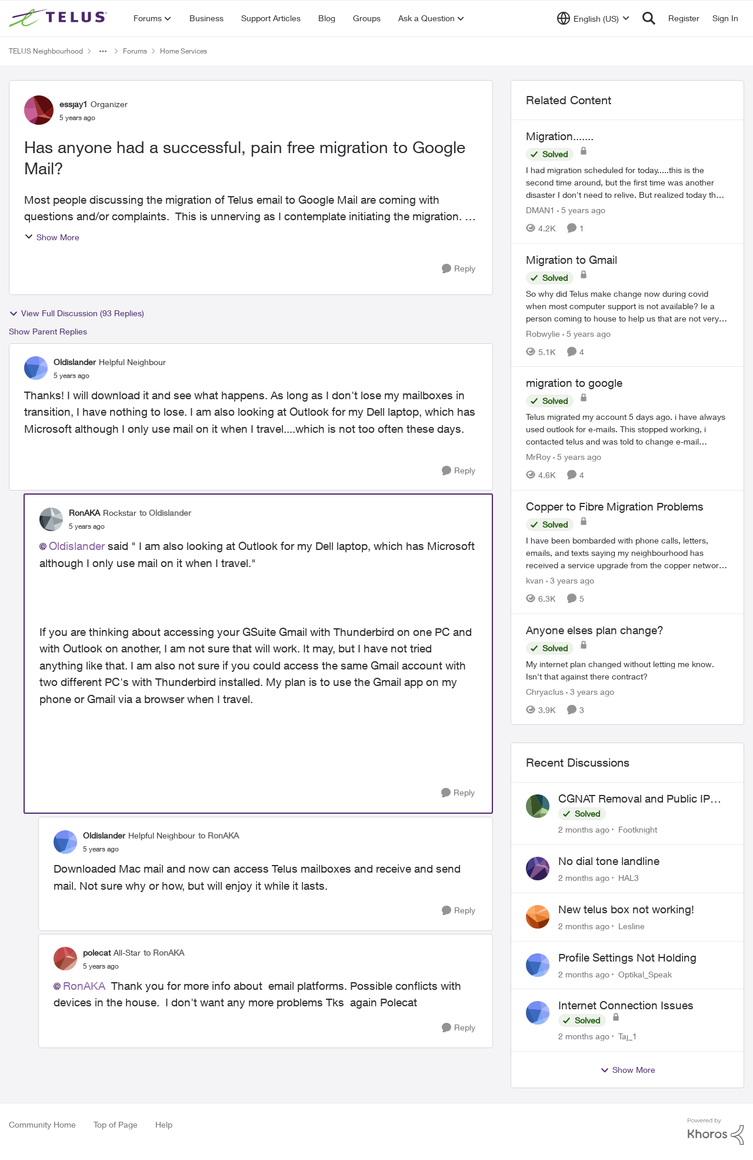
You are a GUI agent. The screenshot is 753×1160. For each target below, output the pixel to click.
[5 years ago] (581, 210)
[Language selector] (593, 18)
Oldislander (77, 545)
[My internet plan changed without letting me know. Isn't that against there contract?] (627, 669)
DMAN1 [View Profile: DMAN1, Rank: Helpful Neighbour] (540, 210)
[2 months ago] (583, 829)
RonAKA (84, 985)
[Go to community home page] (59, 18)
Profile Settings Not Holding (627, 957)
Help (163, 1124)
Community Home (42, 1124)
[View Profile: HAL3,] (537, 868)
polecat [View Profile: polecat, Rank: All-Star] (97, 952)
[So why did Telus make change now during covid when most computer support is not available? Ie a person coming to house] (627, 305)
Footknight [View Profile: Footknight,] (637, 829)
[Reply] (458, 269)
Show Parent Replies (48, 331)
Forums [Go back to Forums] (135, 51)
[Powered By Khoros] (716, 1131)
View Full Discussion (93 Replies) (76, 313)
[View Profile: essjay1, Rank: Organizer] (39, 110)
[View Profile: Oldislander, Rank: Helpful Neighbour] (36, 368)
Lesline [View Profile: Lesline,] (631, 926)
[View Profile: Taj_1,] (537, 1013)
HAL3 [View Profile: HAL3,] (628, 878)
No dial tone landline (608, 860)
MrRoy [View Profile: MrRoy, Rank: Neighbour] (538, 457)
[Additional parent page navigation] (103, 51)
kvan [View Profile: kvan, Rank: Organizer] (535, 580)
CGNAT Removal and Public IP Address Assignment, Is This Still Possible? (639, 799)
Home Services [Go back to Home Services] (183, 51)
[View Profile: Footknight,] (537, 806)
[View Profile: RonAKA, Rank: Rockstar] (51, 519)
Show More (51, 237)
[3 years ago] (570, 580)
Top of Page (116, 1124)
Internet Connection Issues (626, 1005)
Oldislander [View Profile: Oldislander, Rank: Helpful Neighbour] (75, 362)
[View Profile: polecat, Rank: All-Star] (65, 958)
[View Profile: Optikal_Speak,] (537, 965)
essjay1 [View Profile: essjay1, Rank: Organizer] (73, 104)
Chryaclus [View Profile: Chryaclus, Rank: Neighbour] (545, 691)
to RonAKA (218, 835)
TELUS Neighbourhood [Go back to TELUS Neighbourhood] (46, 51)
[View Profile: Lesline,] (537, 917)
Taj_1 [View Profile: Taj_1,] (627, 1036)
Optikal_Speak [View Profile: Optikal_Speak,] (645, 974)
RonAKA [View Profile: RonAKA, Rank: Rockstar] (84, 513)
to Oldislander (165, 513)
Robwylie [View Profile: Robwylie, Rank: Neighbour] (543, 333)
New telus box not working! (626, 909)
